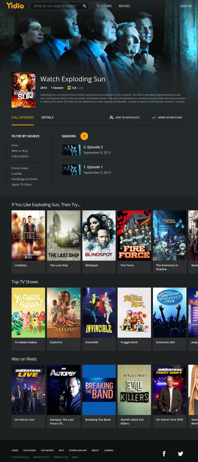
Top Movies (47, 450)
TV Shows (104, 6)
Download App (78, 450)
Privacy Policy (41, 457)
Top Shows (29, 450)
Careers (108, 450)
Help (61, 450)
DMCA (75, 457)
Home (15, 450)
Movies (124, 6)
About (95, 450)
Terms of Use (60, 457)
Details (48, 117)
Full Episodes (23, 117)
